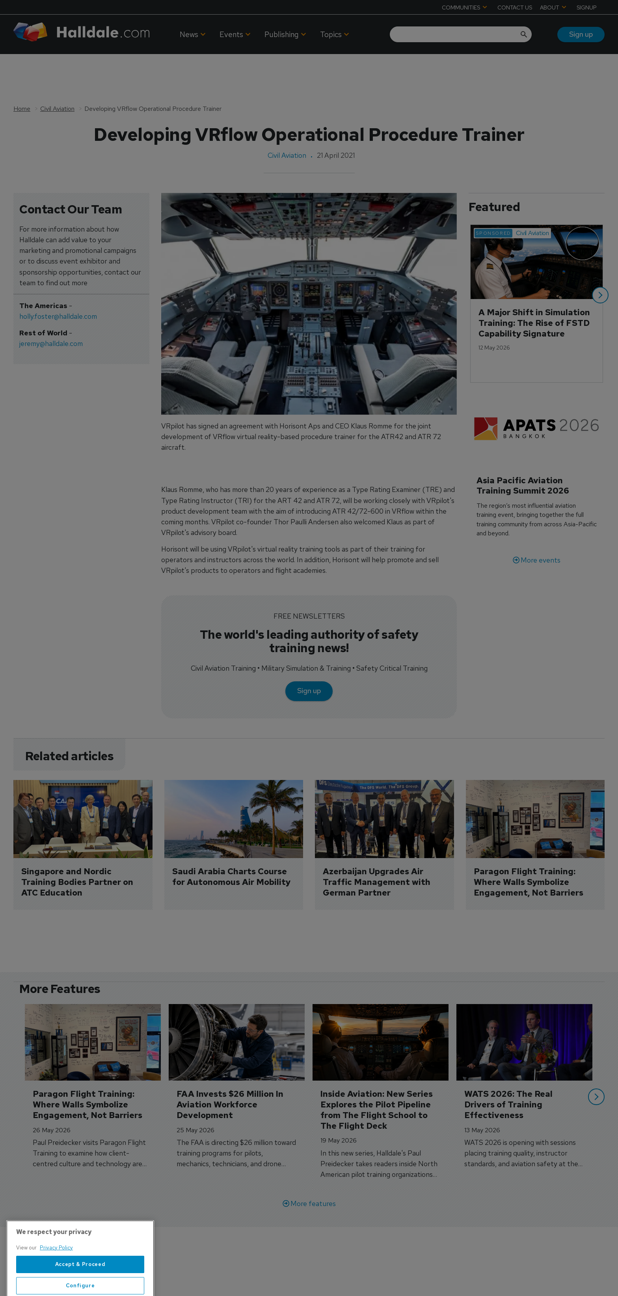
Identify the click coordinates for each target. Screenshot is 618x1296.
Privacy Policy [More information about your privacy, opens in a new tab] (56, 1267)
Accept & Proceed (80, 1284)
